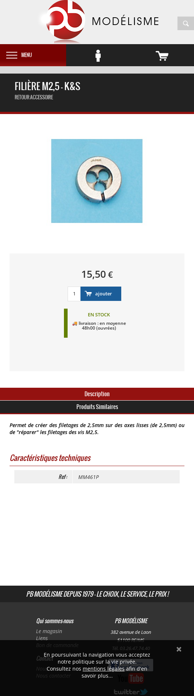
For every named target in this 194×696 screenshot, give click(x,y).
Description (97, 394)
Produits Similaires (97, 407)
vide (172, 53)
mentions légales (104, 668)
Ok (178, 649)
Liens (42, 638)
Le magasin (49, 631)
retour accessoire (34, 97)
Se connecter (108, 53)
